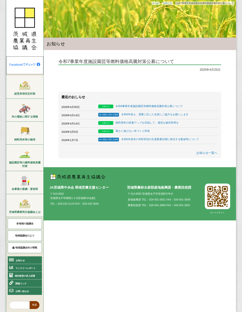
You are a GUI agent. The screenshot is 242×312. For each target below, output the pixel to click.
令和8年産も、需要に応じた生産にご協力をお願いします (143, 115)
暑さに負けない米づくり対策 (124, 131)
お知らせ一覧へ (206, 152)
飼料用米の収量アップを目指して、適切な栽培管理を (138, 123)
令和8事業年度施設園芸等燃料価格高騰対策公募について (140, 106)
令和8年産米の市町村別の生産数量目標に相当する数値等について (148, 139)
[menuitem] (24, 87)
